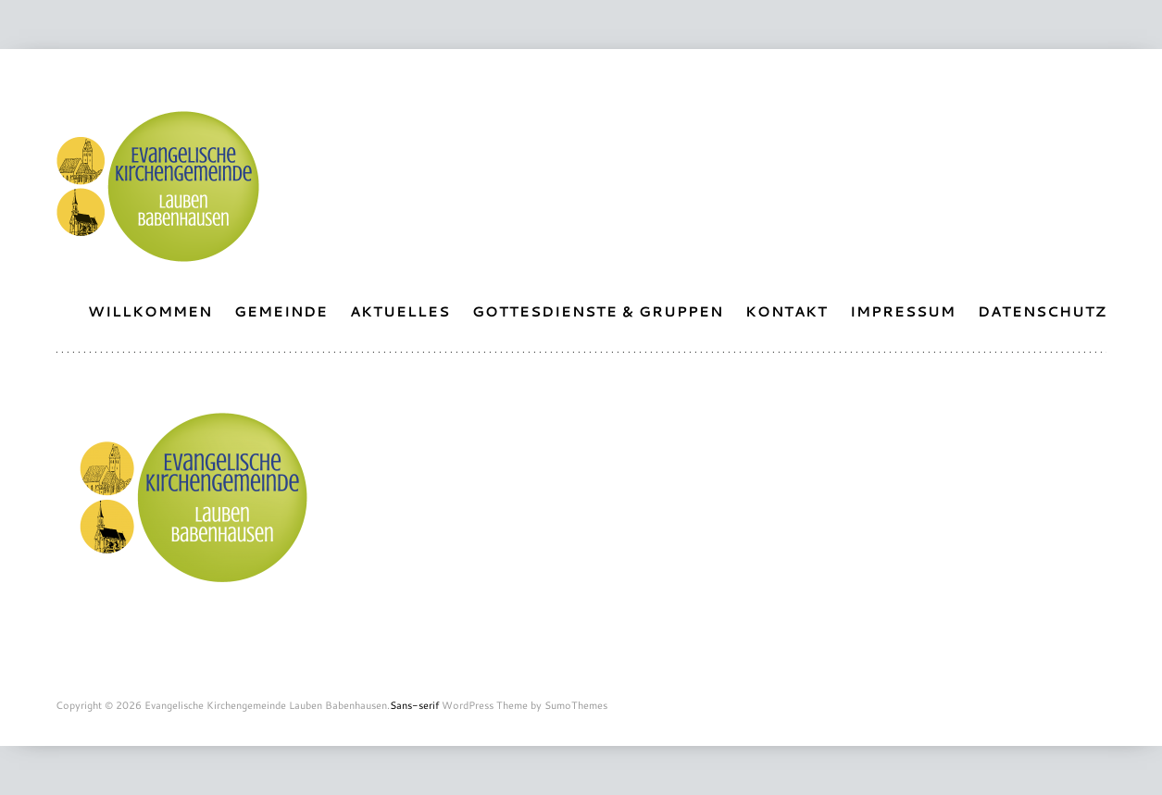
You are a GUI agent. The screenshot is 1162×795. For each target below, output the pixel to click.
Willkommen (150, 311)
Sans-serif (414, 705)
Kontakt (786, 311)
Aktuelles (400, 311)
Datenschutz (1042, 311)
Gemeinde (281, 311)
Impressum (903, 311)
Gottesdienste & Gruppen (597, 311)
